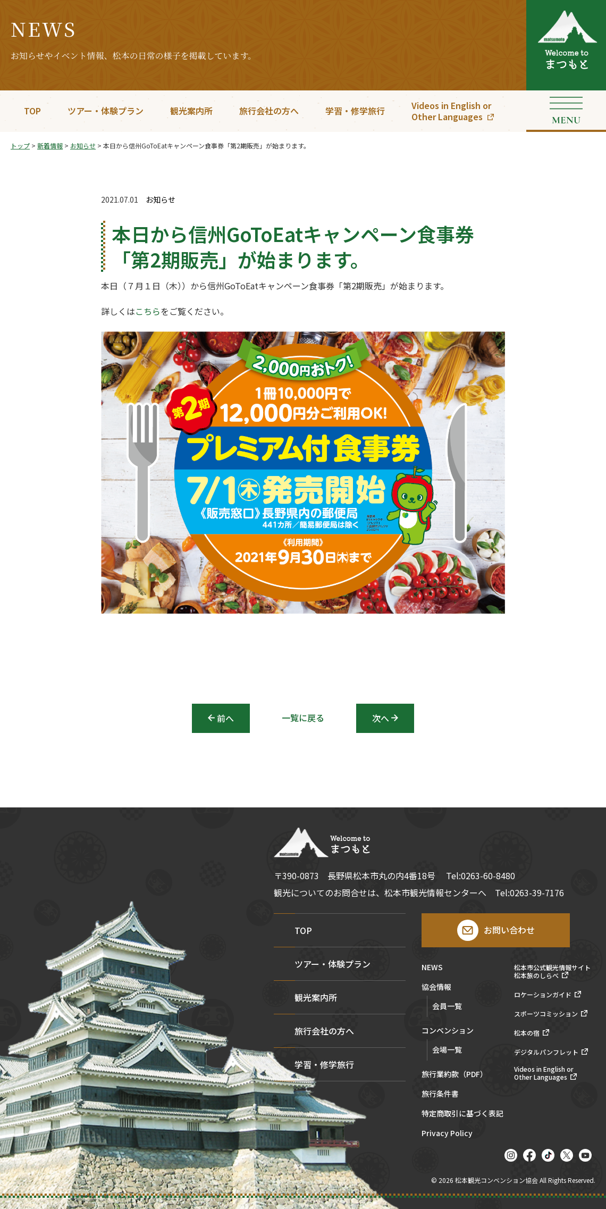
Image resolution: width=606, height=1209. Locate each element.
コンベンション (448, 1031)
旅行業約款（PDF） (454, 1074)
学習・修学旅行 (355, 110)
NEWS (432, 967)
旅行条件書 (440, 1094)
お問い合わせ (509, 929)
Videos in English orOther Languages (451, 111)
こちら (148, 311)
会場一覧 (447, 1049)
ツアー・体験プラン (106, 110)
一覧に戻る (303, 717)
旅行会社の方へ (269, 110)
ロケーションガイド (542, 994)
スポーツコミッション (546, 1014)
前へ (225, 718)
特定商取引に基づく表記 (462, 1114)
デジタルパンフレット (546, 1052)
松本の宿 (527, 1033)
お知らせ (160, 200)
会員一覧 (447, 1005)
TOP (32, 110)
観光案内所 (191, 110)
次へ (380, 718)
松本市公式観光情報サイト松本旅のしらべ (552, 971)
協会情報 (436, 987)
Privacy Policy (447, 1133)
